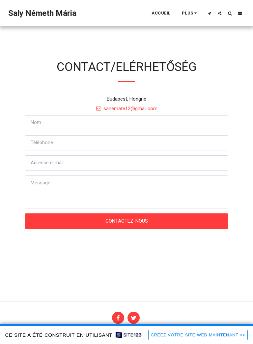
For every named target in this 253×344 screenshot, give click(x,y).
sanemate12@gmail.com (126, 108)
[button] (209, 13)
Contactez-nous (126, 221)
